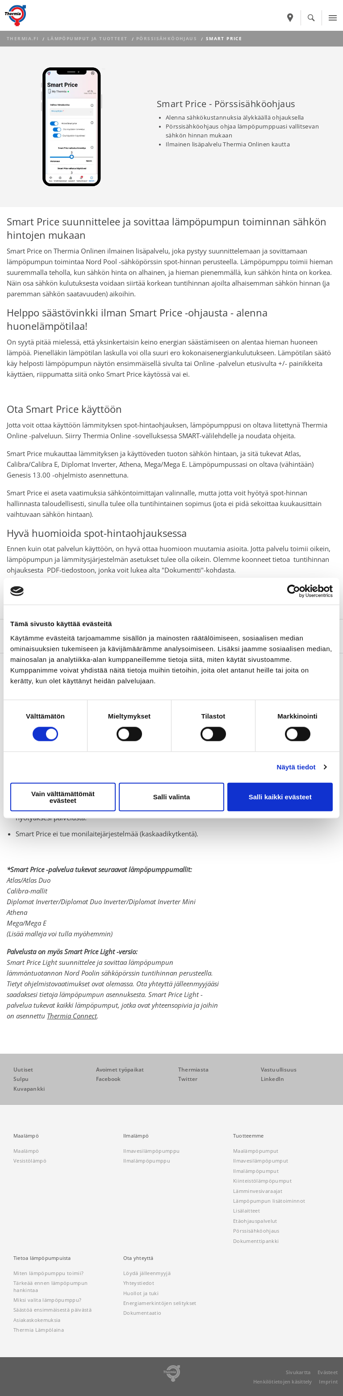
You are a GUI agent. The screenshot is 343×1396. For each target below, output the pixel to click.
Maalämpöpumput (256, 1150)
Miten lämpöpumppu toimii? (48, 1273)
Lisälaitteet (246, 1210)
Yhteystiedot (138, 1283)
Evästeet (328, 1372)
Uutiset (23, 1069)
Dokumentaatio (142, 1312)
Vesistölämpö (29, 1160)
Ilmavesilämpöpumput (260, 1160)
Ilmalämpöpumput (256, 1170)
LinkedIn (272, 1079)
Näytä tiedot (296, 767)
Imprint (328, 1381)
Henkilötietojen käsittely (282, 1381)
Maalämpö (26, 1136)
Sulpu (21, 1079)
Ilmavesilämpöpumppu (151, 1150)
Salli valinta (171, 797)
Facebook (108, 1079)
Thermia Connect (72, 1015)
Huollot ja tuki (141, 1293)
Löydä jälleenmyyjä (147, 1273)
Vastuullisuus (279, 1069)
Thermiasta (193, 1069)
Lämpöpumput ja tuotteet (87, 39)
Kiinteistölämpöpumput (262, 1180)
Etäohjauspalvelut (255, 1220)
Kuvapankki (29, 1089)
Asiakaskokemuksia (37, 1320)
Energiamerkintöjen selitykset (160, 1303)
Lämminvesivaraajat (257, 1191)
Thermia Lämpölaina (38, 1329)
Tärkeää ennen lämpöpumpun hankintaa (50, 1286)
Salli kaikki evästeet (280, 797)
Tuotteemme (248, 1136)
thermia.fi (22, 39)
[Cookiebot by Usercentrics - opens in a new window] (294, 591)
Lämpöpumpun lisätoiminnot (269, 1200)
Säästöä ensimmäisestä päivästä (52, 1309)
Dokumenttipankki (256, 1241)
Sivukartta (298, 1372)
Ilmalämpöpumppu (146, 1160)
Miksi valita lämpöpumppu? (47, 1299)
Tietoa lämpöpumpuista (42, 1258)
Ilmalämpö (136, 1136)
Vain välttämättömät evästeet (63, 796)
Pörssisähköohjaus (166, 39)
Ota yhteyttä (138, 1258)
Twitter (188, 1079)
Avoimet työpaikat (120, 1069)
